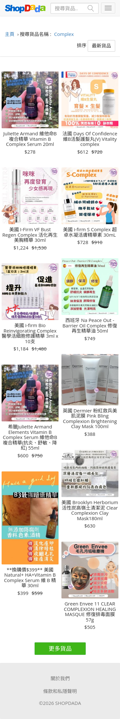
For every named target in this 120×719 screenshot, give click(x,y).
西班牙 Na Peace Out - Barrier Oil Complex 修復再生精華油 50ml (89, 325)
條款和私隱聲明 (60, 691)
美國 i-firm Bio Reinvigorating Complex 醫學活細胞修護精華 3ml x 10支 (30, 333)
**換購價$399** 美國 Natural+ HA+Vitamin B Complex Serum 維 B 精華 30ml (30, 577)
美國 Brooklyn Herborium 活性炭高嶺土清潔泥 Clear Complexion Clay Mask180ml (89, 510)
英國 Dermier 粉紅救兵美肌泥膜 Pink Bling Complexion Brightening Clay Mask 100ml (90, 418)
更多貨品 (60, 648)
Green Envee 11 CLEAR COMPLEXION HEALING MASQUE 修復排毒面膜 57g (90, 611)
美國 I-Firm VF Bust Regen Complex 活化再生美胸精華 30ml (30, 235)
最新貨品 (101, 45)
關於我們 (60, 678)
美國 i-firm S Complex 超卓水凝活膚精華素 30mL (90, 232)
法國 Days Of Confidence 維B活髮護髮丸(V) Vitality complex (89, 139)
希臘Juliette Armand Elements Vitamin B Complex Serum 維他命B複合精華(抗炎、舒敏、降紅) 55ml (30, 437)
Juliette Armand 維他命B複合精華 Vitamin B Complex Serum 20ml (30, 139)
